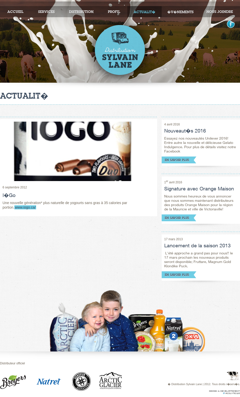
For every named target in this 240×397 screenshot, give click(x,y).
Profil (114, 11)
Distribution (81, 11)
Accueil (15, 11)
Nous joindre (219, 11)
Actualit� (144, 12)
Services (46, 11)
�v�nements (180, 12)
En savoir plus (177, 160)
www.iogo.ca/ (25, 207)
